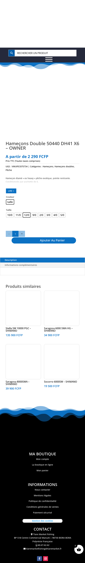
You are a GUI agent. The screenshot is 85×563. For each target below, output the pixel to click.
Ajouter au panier (52, 240)
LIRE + (11, 190)
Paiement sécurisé (42, 512)
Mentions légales (42, 495)
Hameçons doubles (64, 166)
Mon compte (42, 459)
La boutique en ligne (42, 464)
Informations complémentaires (21, 265)
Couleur (10, 196)
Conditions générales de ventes (43, 506)
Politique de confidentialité (42, 501)
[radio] (10, 202)
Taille (8, 209)
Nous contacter (42, 489)
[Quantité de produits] (15, 234)
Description (11, 260)
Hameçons (48, 166)
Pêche (9, 170)
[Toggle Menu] (49, 59)
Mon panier (42, 470)
